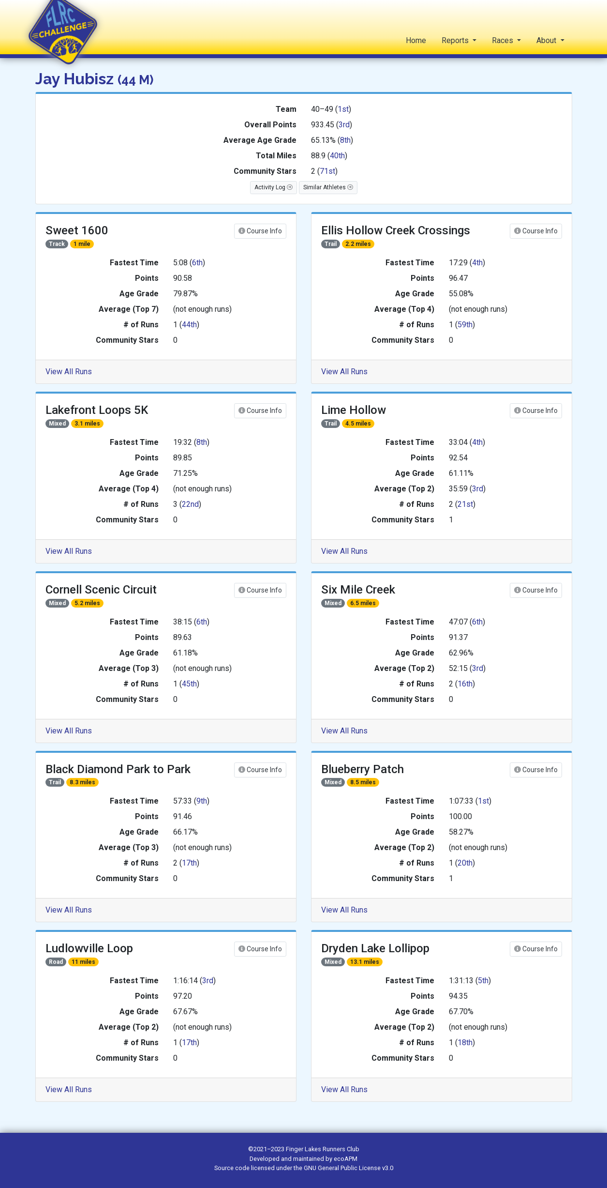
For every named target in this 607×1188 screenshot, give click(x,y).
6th (197, 262)
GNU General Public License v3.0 (348, 1168)
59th (465, 324)
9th (201, 801)
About (547, 40)
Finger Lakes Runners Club (322, 1149)
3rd (344, 124)
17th (189, 863)
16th (465, 683)
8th (345, 140)
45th (189, 683)
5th (483, 980)
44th (189, 324)
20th (465, 863)
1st (343, 109)
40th (337, 155)
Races (503, 40)
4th (477, 262)
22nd (190, 504)
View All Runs (68, 371)
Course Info (260, 231)
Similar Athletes (328, 187)
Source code (232, 1168)
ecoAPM (345, 1158)
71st (327, 171)
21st (465, 504)
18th (465, 1042)
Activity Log (273, 187)
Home (416, 40)
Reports (456, 40)
